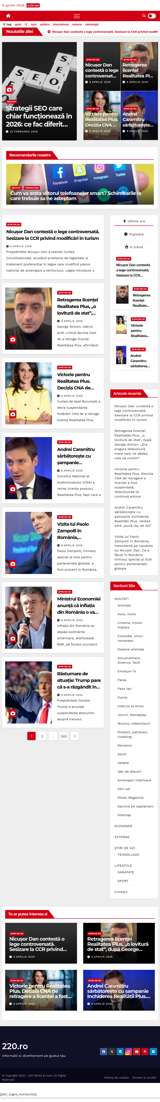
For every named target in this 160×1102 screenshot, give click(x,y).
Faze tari (125, 689)
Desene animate (131, 649)
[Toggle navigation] (76, 15)
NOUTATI (11, 101)
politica (44, 24)
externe (77, 24)
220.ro (15, 1046)
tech (33, 24)
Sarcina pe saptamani (135, 806)
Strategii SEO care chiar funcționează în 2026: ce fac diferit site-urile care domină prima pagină (39, 128)
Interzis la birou (131, 706)
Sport (122, 754)
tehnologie (91, 24)
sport (18, 24)
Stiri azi (124, 789)
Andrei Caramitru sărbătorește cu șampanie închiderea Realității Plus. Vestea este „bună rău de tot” (133, 516)
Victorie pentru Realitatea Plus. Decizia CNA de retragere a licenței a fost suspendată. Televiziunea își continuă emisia (133, 482)
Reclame (125, 745)
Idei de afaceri (129, 771)
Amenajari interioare (134, 780)
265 (63, 736)
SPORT (123, 881)
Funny (123, 697)
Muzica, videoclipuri (134, 723)
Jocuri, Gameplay (132, 715)
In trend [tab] (134, 247)
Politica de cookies (116, 1077)
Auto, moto (127, 614)
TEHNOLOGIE (32, 188)
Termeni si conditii (144, 1077)
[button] (144, 16)
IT (26, 24)
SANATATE (126, 872)
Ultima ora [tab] (134, 221)
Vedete (123, 763)
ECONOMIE (123, 826)
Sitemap (124, 815)
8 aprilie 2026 (137, 82)
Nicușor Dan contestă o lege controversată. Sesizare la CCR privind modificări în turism (133, 275)
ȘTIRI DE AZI (93, 59)
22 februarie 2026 (24, 131)
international (61, 24)
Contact (121, 892)
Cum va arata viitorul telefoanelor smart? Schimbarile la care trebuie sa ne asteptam (75, 195)
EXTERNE (122, 837)
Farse (122, 680)
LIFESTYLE (123, 866)
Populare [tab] (134, 234)
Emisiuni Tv (127, 671)
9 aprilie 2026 (100, 82)
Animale (124, 605)
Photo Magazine (131, 798)
